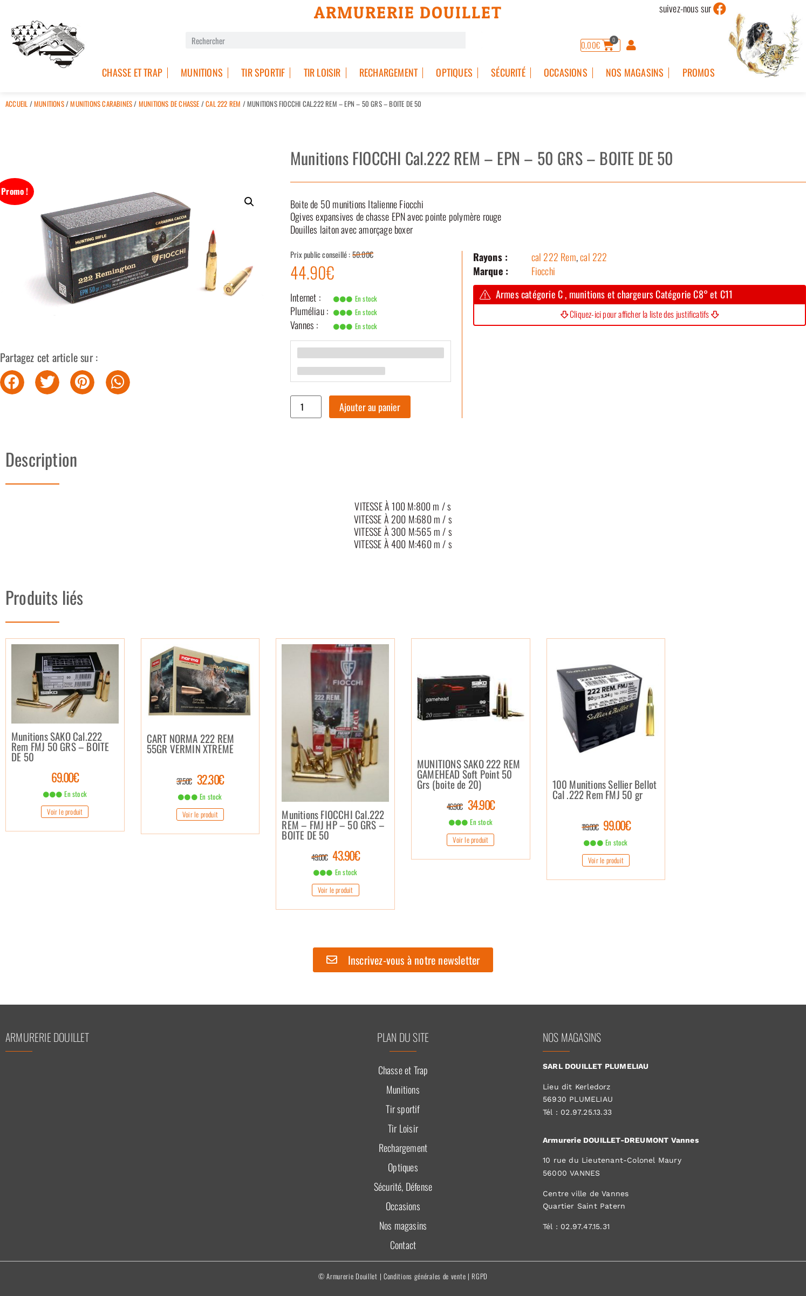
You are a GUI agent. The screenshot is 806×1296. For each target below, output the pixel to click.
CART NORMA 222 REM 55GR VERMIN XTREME (191, 744)
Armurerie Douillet (408, 12)
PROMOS (698, 72)
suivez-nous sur (685, 8)
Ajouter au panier (369, 407)
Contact (403, 1245)
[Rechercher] (474, 40)
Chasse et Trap (132, 72)
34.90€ (471, 804)
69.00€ (64, 777)
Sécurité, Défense (403, 1186)
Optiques (454, 72)
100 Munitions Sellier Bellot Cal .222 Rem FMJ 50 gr (604, 790)
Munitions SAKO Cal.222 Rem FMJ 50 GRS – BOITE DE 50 (60, 747)
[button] (249, 202)
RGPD (480, 1276)
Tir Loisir (322, 72)
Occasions (566, 72)
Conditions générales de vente (425, 1276)
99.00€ (606, 825)
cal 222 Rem (223, 103)
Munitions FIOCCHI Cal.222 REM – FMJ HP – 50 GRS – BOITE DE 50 (333, 825)
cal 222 (593, 257)
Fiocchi (543, 271)
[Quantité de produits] (306, 406)
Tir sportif (263, 72)
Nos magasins (635, 72)
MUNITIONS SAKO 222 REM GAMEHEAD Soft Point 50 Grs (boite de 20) (468, 775)
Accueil (16, 103)
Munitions (202, 72)
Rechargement (388, 72)
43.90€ (335, 855)
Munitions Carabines (101, 103)
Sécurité (508, 72)
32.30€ (200, 779)
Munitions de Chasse (169, 103)
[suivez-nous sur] (720, 8)
